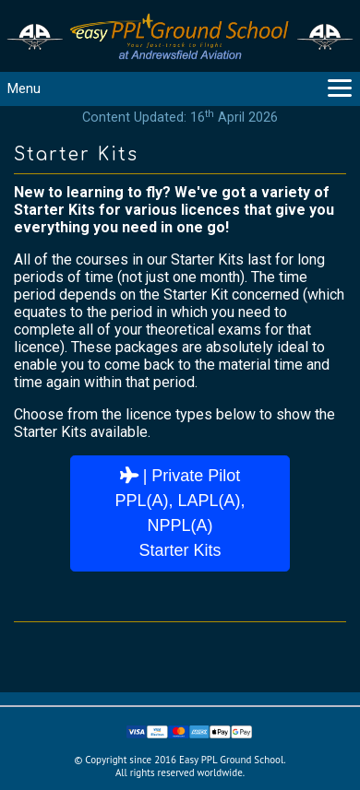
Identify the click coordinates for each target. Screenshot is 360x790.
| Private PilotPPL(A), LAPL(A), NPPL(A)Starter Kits (179, 513)
